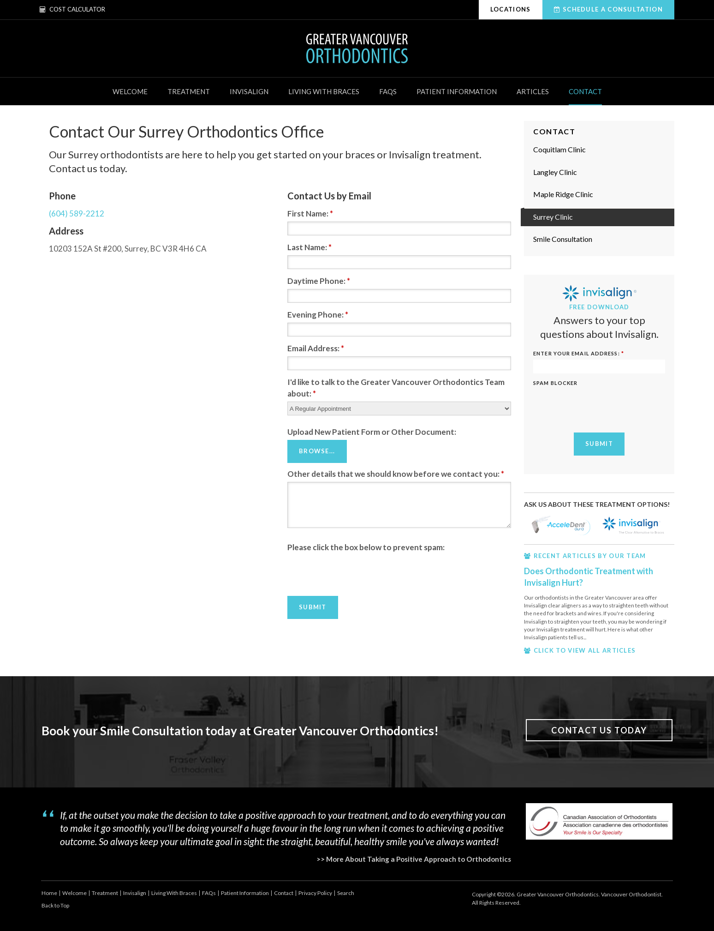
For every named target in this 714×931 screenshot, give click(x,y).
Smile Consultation (562, 238)
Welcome (130, 91)
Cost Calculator (72, 9)
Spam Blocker (555, 383)
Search (345, 892)
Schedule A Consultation (613, 9)
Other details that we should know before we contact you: (395, 473)
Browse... (317, 451)
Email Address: (315, 348)
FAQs (388, 91)
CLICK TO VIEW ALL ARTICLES (585, 650)
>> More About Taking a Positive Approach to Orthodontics (413, 859)
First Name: (310, 213)
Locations (510, 9)
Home (49, 892)
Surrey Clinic (553, 216)
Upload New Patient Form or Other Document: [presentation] (371, 432)
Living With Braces (323, 91)
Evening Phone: (317, 314)
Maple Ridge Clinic (563, 194)
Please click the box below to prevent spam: (366, 547)
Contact (585, 91)
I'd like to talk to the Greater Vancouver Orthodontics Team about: (396, 387)
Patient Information (456, 91)
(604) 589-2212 (76, 213)
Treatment (188, 91)
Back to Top (55, 905)
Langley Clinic (555, 172)
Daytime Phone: (318, 281)
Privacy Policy (315, 892)
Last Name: (309, 247)
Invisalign (249, 91)
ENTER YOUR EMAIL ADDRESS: (578, 353)
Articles (533, 91)
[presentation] (357, 573)
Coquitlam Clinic (559, 149)
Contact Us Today (599, 730)
